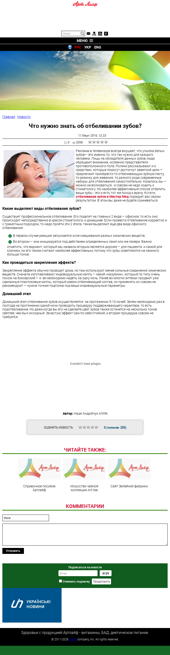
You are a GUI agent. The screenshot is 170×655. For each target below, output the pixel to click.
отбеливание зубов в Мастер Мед (103, 196)
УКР (87, 47)
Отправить (13, 583)
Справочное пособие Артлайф (39, 507)
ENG (97, 47)
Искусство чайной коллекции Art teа (84, 507)
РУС (77, 47)
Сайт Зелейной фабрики (129, 505)
